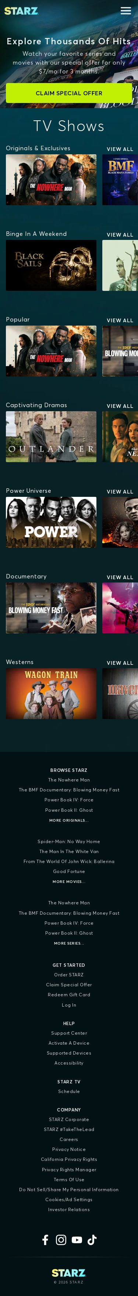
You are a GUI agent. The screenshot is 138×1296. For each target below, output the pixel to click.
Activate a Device (69, 1043)
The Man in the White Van (69, 851)
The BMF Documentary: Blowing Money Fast (69, 790)
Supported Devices (69, 1053)
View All (120, 149)
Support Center (69, 1033)
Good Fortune (69, 871)
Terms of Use (69, 1179)
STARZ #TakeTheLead (69, 1129)
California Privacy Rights (69, 1159)
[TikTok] (93, 1240)
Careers (69, 1139)
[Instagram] (61, 1240)
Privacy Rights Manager (69, 1169)
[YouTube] (77, 1240)
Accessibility (69, 1063)
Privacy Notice (69, 1149)
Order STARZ (69, 974)
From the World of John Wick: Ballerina (69, 861)
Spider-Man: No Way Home (69, 841)
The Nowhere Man (69, 780)
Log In (69, 1005)
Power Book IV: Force (69, 799)
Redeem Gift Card (69, 994)
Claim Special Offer (69, 984)
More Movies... (69, 881)
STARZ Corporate (69, 1119)
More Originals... (69, 820)
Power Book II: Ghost (69, 810)
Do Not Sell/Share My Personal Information (69, 1189)
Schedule (69, 1091)
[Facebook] (45, 1240)
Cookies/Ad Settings (69, 1199)
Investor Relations (69, 1209)
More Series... (69, 943)
